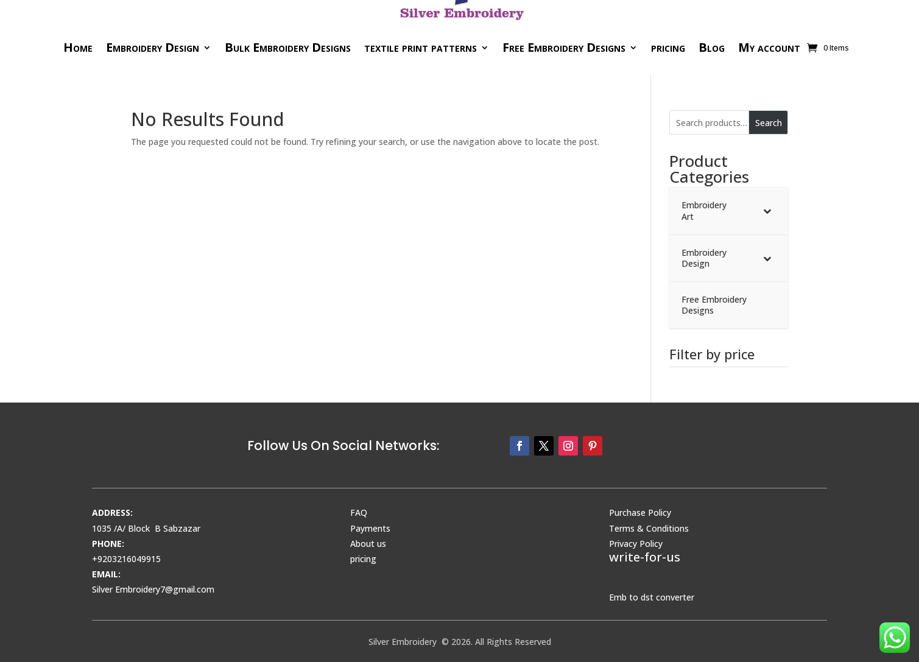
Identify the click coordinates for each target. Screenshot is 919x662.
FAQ (358, 512)
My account (769, 47)
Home (78, 47)
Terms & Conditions (649, 528)
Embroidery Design (152, 47)
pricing (668, 47)
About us (368, 543)
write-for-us (644, 557)
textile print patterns (420, 47)
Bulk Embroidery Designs (288, 47)
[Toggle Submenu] (766, 211)
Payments (370, 528)
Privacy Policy (636, 543)
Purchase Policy (640, 512)
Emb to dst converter (651, 597)
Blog (712, 47)
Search (768, 123)
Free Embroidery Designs (563, 47)
